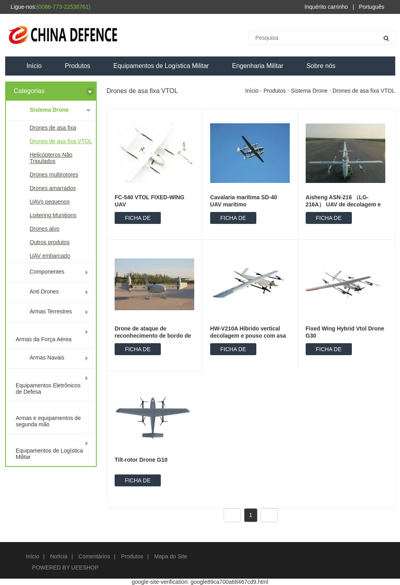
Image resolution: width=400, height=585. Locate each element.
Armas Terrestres (51, 311)
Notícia (59, 556)
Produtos (77, 65)
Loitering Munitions (53, 215)
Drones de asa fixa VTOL (61, 141)
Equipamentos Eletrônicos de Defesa (48, 388)
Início (34, 65)
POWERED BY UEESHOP (65, 567)
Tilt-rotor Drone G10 (141, 460)
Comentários (94, 556)
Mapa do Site (170, 556)
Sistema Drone (49, 110)
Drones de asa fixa (53, 127)
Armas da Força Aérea (44, 339)
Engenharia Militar (257, 65)
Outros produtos (50, 242)
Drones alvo (45, 228)
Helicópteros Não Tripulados (51, 158)
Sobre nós (321, 65)
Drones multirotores (54, 174)
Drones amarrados (53, 188)
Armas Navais (47, 357)
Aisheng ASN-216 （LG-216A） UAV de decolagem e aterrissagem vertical (343, 204)
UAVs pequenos (50, 201)
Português (371, 7)
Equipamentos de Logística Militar (161, 65)
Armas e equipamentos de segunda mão (48, 421)
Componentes (47, 271)
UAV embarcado (50, 256)
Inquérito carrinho (326, 7)
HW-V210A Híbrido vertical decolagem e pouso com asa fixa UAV (248, 335)
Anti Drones (44, 291)
